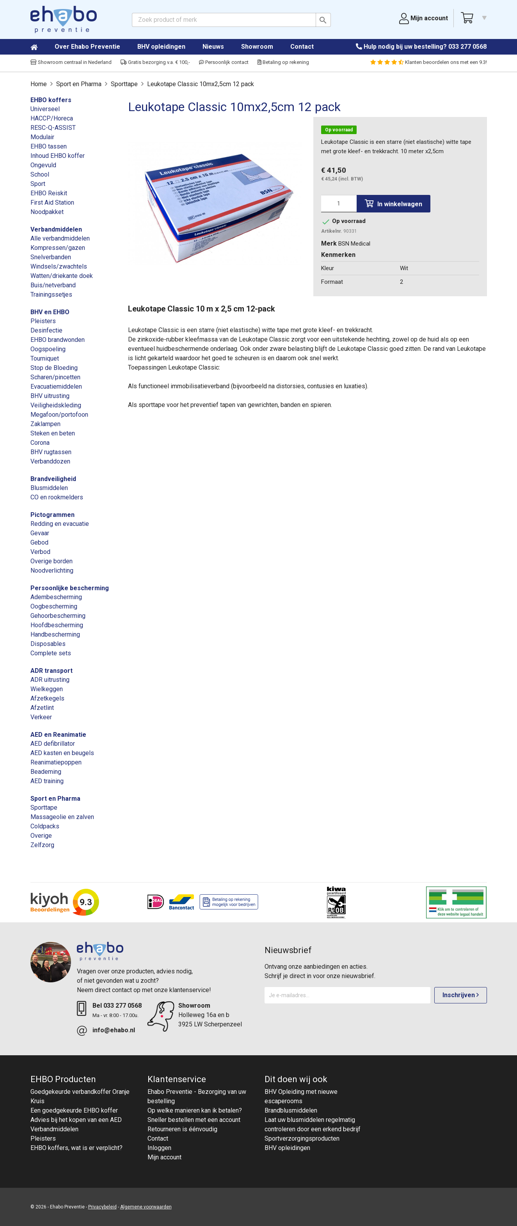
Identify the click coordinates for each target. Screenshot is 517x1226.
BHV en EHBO (49, 312)
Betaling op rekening (283, 62)
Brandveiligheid (53, 479)
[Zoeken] (231, 20)
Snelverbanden (50, 257)
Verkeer (41, 717)
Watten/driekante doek (61, 276)
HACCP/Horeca (51, 118)
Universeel (45, 109)
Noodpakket (47, 212)
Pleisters (43, 321)
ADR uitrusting (49, 679)
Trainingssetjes (51, 294)
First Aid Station (52, 202)
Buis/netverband (53, 285)
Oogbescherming (53, 606)
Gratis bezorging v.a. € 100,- (155, 62)
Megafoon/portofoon (59, 414)
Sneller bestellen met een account (193, 1119)
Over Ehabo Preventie (87, 46)
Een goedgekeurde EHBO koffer (74, 1110)
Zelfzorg (42, 845)
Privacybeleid (102, 1207)
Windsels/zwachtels (58, 266)
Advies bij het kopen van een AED (76, 1119)
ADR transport (51, 670)
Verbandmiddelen (56, 229)
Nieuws (213, 46)
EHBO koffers (50, 100)
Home (41, 47)
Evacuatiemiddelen (56, 386)
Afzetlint (42, 707)
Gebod (39, 542)
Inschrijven (460, 995)
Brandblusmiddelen (291, 1110)
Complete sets (50, 653)
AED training (47, 781)
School (39, 174)
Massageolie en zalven (62, 817)
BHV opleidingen (161, 46)
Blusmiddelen (49, 488)
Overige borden (51, 561)
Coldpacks (44, 826)
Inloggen (159, 1148)
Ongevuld (43, 165)
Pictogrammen (52, 514)
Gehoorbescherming (57, 615)
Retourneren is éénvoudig (182, 1129)
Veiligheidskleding (55, 405)
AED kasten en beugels (62, 753)
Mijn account (164, 1157)
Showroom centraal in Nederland (71, 62)
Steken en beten (52, 433)
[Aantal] (339, 203)
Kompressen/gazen (57, 247)
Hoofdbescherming (56, 625)
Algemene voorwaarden (146, 1207)
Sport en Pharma (55, 798)
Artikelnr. (331, 231)
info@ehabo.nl (113, 1030)
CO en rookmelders (56, 497)
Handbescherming (55, 634)
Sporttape (43, 807)
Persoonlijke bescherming (69, 588)
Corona (40, 442)
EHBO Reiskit (48, 193)
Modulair (42, 137)
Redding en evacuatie (59, 523)
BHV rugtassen (50, 452)
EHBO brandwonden (57, 339)
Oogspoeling (48, 349)
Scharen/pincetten (55, 377)
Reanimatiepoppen (56, 762)
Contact (302, 46)
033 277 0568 (467, 46)
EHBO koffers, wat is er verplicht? (76, 1148)
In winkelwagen (393, 204)
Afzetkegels (47, 698)
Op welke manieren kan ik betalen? (194, 1110)
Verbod (40, 552)
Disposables (48, 643)
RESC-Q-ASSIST (53, 127)
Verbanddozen (50, 461)
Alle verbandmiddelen (60, 238)
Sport (37, 184)
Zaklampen (45, 424)
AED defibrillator (52, 743)
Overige (41, 835)
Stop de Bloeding (54, 368)
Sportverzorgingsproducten (302, 1138)
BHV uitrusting (49, 396)
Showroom (257, 46)
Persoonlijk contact (224, 62)
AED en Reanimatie (58, 734)
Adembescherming (56, 597)
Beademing (45, 771)
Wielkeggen (46, 689)
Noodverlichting (51, 570)
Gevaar (39, 533)
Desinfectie (46, 330)
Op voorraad (339, 130)
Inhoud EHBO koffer (57, 155)
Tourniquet (44, 358)
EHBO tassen (48, 146)
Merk (329, 243)
